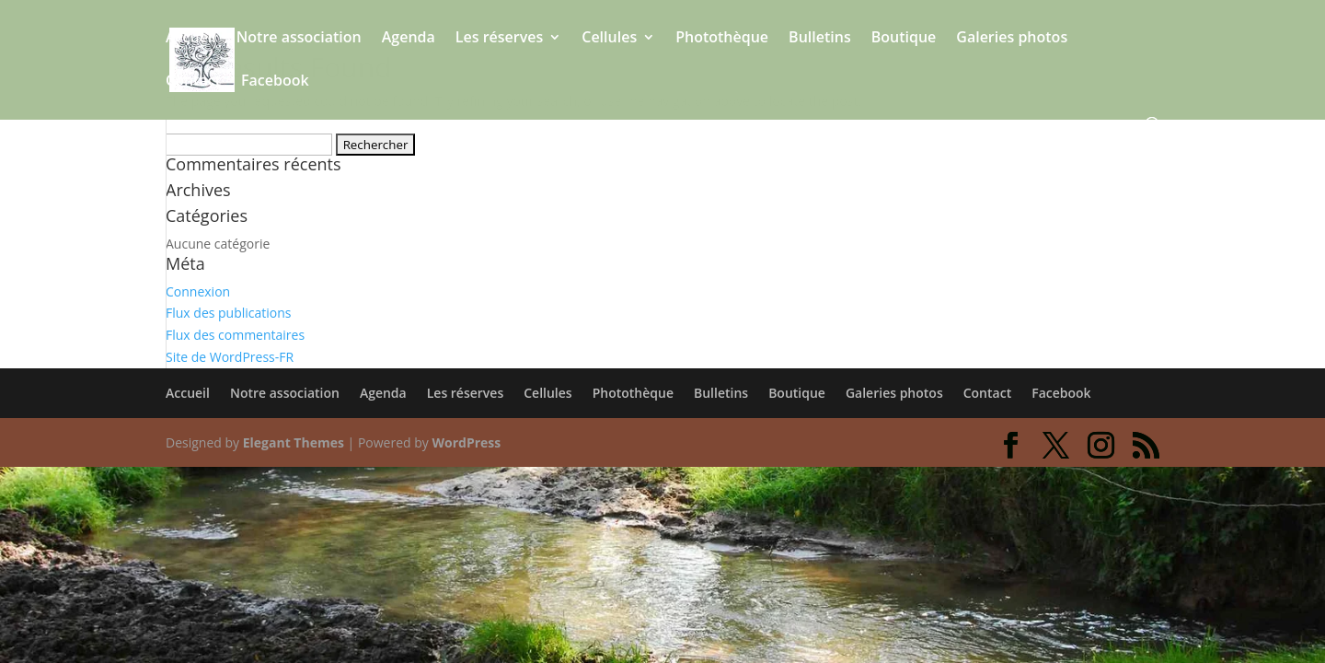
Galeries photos (1011, 38)
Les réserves (499, 38)
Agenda (408, 38)
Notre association (299, 38)
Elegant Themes (293, 442)
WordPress (466, 442)
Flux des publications (229, 312)
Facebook (275, 82)
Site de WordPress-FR (230, 357)
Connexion (198, 291)
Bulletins (820, 38)
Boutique (904, 38)
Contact (193, 82)
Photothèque (721, 38)
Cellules (609, 38)
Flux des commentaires (235, 334)
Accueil (191, 38)
